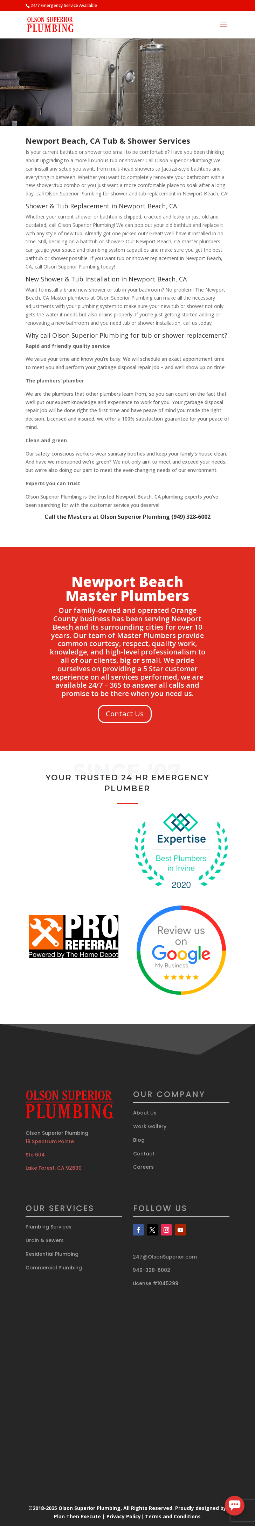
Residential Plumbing (52, 1254)
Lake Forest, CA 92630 (54, 1168)
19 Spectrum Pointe (50, 1141)
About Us (145, 1112)
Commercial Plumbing (54, 1267)
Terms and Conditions (173, 1516)
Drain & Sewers (45, 1240)
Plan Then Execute (77, 1516)
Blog (139, 1140)
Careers (143, 1166)
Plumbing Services (48, 1226)
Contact (143, 1153)
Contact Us (125, 713)
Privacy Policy (123, 1516)
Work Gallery (149, 1126)
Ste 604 (35, 1154)
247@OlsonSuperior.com (165, 1256)
